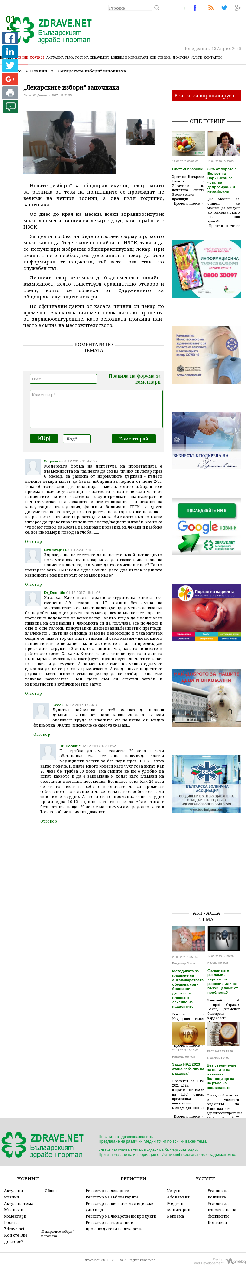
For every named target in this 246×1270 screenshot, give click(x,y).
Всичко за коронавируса (204, 95)
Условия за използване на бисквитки (222, 1210)
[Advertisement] (209, 873)
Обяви (51, 1190)
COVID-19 (37, 57)
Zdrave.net (91, 1260)
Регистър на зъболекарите (112, 1196)
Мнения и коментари (129, 57)
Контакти (213, 57)
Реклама (175, 1216)
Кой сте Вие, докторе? (169, 57)
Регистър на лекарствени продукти (121, 1216)
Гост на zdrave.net (92, 57)
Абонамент (178, 1196)
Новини (21, 57)
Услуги (196, 57)
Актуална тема (60, 57)
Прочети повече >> (189, 203)
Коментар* (96, 409)
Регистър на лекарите (107, 1190)
